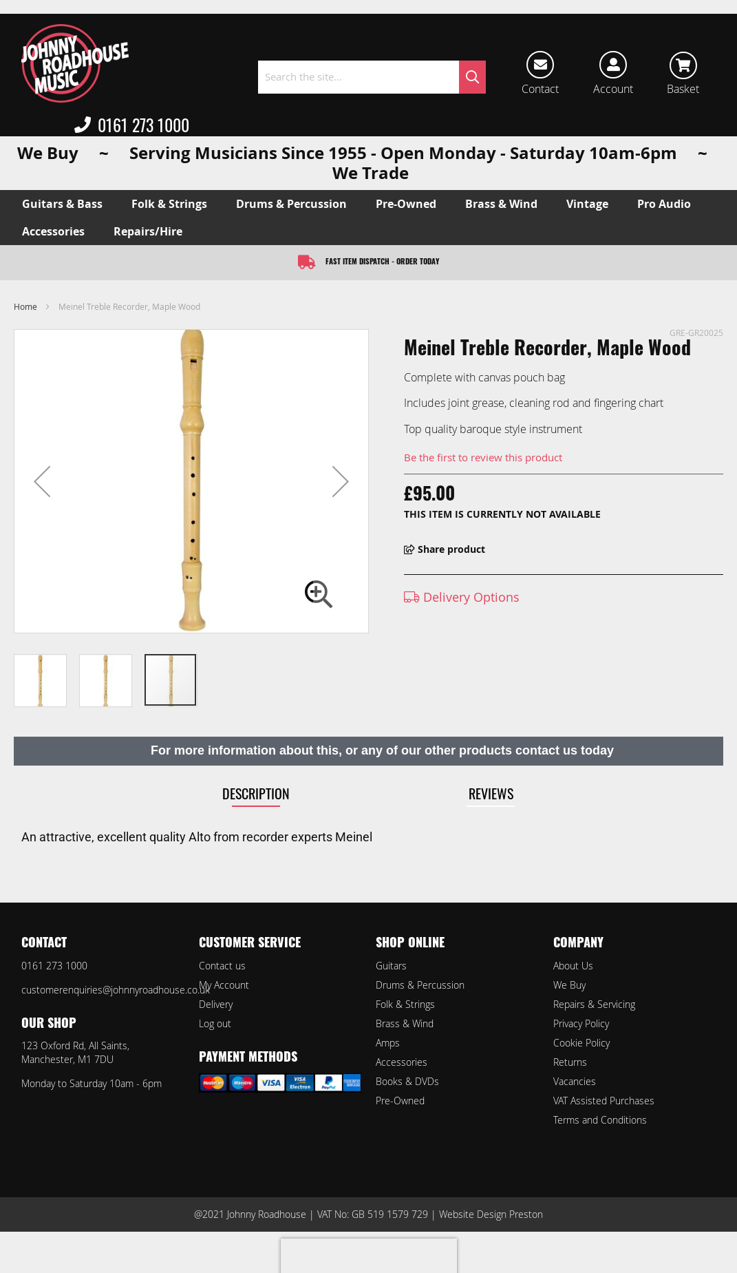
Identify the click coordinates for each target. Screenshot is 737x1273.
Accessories (401, 1062)
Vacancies (574, 1081)
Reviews (491, 793)
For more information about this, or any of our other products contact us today (382, 750)
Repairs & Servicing (594, 1004)
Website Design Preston (491, 1214)
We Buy (569, 984)
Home (25, 306)
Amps (388, 1042)
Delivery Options (462, 597)
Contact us (222, 965)
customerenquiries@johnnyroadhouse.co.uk (115, 989)
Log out (215, 1023)
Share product (444, 549)
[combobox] (372, 77)
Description (256, 793)
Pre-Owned (400, 1100)
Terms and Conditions (600, 1119)
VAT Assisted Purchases (603, 1100)
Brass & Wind (405, 1023)
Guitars (391, 965)
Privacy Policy (581, 1023)
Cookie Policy (581, 1042)
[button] (42, 481)
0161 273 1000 (131, 124)
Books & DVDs (407, 1081)
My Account (224, 984)
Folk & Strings (405, 1004)
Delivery (216, 1004)
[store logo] (75, 63)
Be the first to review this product (483, 457)
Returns (570, 1062)
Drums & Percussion (420, 984)
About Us (573, 965)
